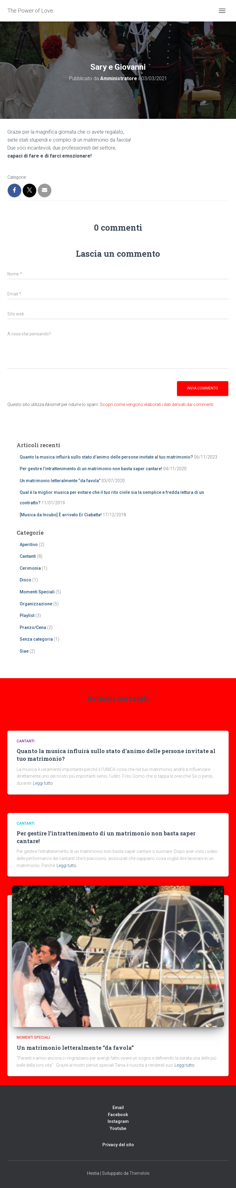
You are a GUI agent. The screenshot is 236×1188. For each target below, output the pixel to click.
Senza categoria (36, 639)
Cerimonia (30, 568)
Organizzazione (36, 603)
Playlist (27, 615)
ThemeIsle (139, 1173)
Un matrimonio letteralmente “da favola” (60, 480)
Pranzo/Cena (33, 627)
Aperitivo (29, 544)
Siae (24, 651)
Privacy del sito (118, 1144)
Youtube (118, 1128)
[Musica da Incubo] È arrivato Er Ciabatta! (61, 514)
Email (118, 1107)
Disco (25, 579)
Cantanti (28, 556)
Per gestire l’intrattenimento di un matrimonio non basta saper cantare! (91, 468)
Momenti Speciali (37, 591)
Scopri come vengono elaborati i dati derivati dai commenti (156, 404)
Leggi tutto (43, 783)
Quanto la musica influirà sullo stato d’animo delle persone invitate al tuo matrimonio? (106, 457)
